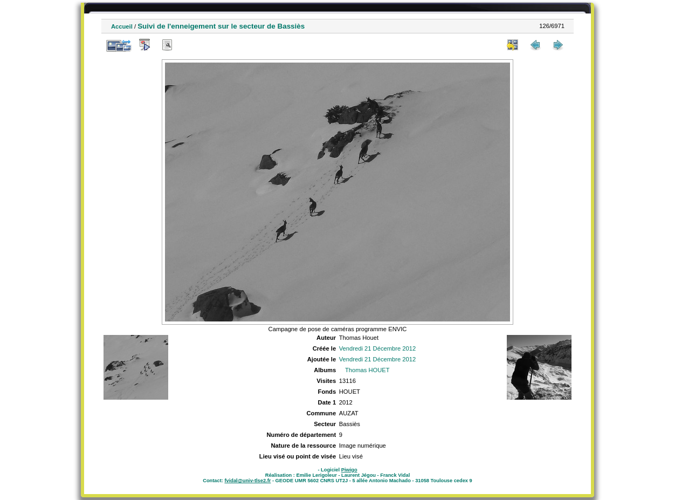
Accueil (122, 26)
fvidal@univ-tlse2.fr (247, 480)
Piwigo (349, 469)
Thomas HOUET (367, 370)
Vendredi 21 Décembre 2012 (377, 348)
